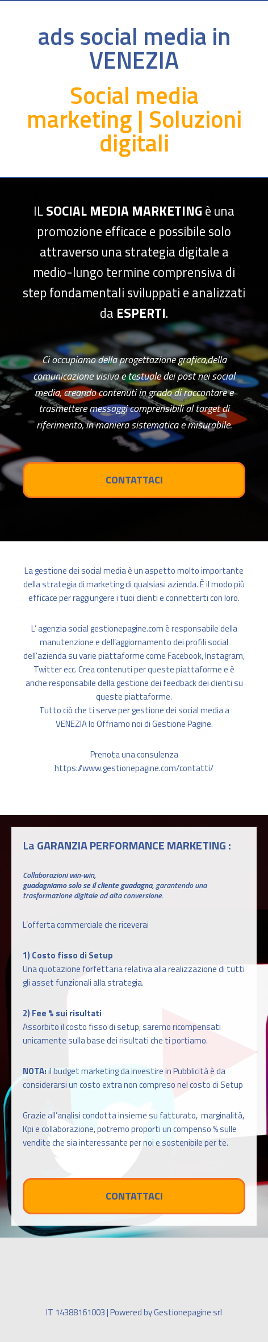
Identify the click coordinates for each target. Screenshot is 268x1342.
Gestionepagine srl (188, 1312)
